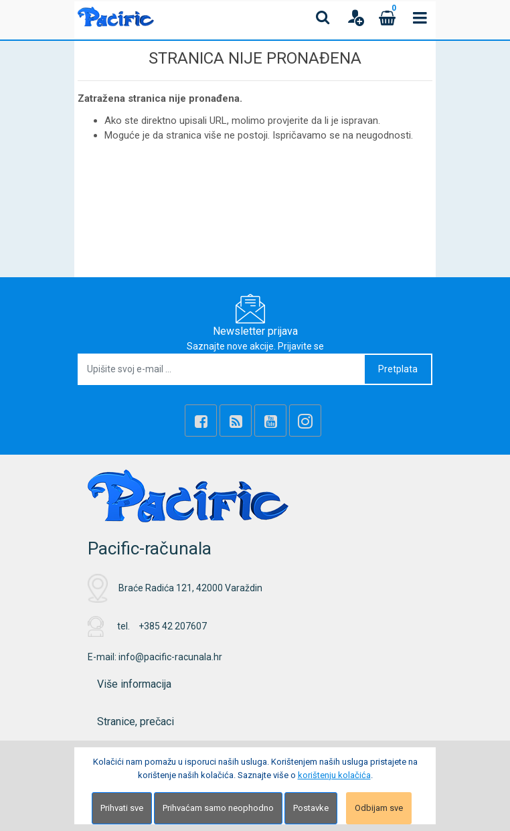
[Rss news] (236, 420)
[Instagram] (305, 420)
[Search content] (323, 17)
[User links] (355, 17)
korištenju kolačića (334, 775)
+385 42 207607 (173, 626)
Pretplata (398, 369)
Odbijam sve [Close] (379, 808)
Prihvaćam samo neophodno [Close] (218, 808)
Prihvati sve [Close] (121, 808)
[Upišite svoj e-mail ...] (222, 369)
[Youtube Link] (270, 420)
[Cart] (387, 17)
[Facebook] (201, 420)
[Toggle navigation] (420, 17)
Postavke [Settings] (311, 808)
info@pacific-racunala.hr (170, 657)
